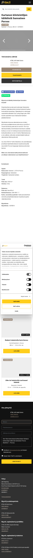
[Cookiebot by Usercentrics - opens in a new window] (24, 246)
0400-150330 (4, 549)
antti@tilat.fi (4, 508)
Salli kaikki (16, 301)
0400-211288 (4, 515)
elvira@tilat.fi (4, 542)
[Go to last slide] (4, 40)
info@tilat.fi (4, 490)
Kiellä (16, 311)
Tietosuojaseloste (6, 496)
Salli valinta (16, 306)
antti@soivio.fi (14, 65)
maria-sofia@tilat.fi (6, 551)
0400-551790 (4, 529)
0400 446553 (14, 63)
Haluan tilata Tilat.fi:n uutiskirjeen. (12, 456)
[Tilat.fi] (6, 2)
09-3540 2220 (5, 488)
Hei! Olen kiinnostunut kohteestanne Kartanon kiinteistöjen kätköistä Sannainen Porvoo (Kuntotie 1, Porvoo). (16, 442)
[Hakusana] (13, 9)
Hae (29, 9)
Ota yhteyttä (16, 69)
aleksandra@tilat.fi (6, 517)
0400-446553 (4, 506)
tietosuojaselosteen (15, 450)
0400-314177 (4, 540)
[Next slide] (28, 40)
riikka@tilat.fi (4, 531)
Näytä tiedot (24, 296)
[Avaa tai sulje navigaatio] (30, 2)
